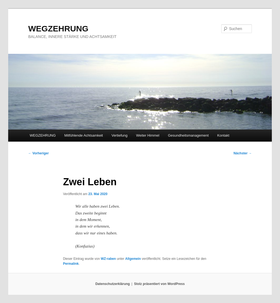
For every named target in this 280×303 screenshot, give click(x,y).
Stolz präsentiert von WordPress (159, 284)
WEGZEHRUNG (58, 28)
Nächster (243, 153)
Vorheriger (38, 153)
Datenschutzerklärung (112, 284)
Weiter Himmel (147, 135)
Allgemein (133, 259)
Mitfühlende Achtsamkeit (83, 135)
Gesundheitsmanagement (188, 135)
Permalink (70, 264)
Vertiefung (120, 135)
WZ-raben (108, 259)
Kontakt (223, 135)
